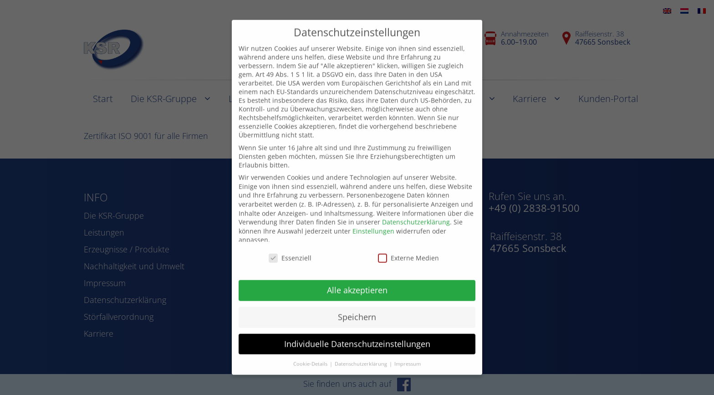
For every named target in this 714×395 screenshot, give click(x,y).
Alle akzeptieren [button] (357, 279)
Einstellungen (373, 220)
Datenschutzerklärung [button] (361, 353)
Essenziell (290, 248)
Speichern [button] (357, 306)
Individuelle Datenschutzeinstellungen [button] (357, 333)
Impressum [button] (407, 353)
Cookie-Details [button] (311, 353)
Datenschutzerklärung (416, 212)
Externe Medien (408, 248)
